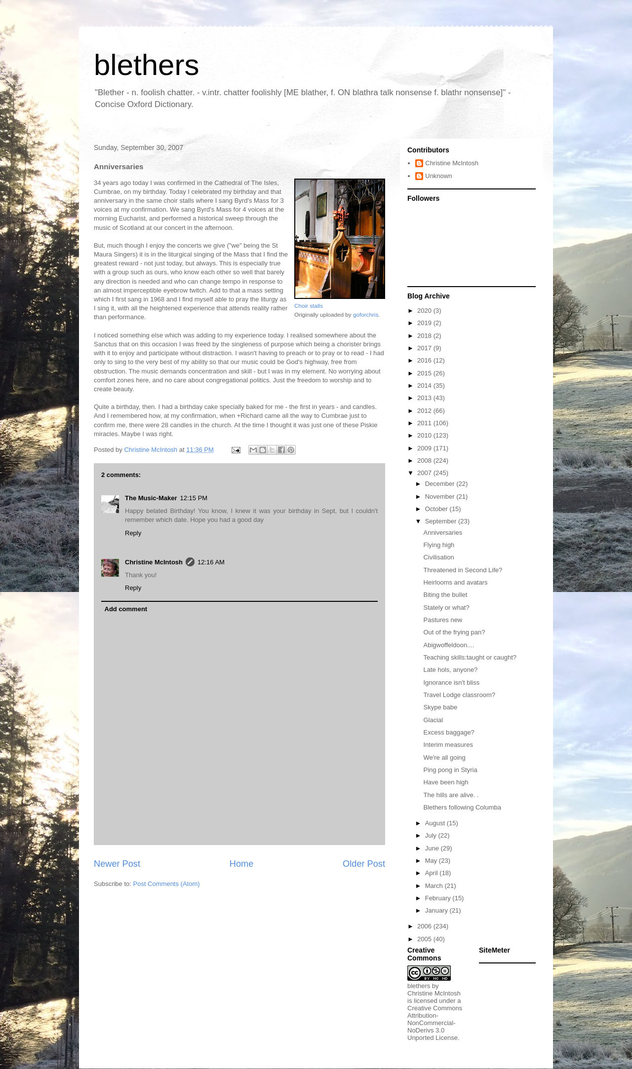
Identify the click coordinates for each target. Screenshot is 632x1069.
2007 (425, 473)
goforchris (365, 314)
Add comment (126, 609)
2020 (425, 310)
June (433, 848)
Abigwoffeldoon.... (448, 645)
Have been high (445, 782)
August (436, 823)
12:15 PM (193, 498)
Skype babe (440, 707)
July (431, 835)
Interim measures (448, 744)
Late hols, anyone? (450, 669)
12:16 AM (211, 562)
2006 (425, 926)
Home (242, 864)
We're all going (444, 757)
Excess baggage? (448, 732)
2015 (425, 373)
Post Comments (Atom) (166, 883)
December (441, 483)
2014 (425, 385)
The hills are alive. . (450, 795)
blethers (146, 64)
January (437, 910)
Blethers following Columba (462, 807)
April (432, 873)
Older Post (364, 864)
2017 (425, 348)
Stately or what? (446, 607)
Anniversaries (442, 532)
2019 (425, 323)
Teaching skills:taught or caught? (469, 657)
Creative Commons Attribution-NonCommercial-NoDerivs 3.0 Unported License (434, 1022)
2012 (425, 410)
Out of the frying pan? (454, 632)
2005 (425, 939)
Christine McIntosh (154, 562)
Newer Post (117, 864)
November (441, 496)
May (432, 860)
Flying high (438, 545)
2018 (425, 335)
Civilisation (438, 557)
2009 (425, 448)
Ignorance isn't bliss (451, 682)
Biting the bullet (445, 594)
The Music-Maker (151, 498)
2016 (425, 360)
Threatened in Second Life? (462, 570)
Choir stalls (308, 305)
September (441, 521)
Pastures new (442, 620)
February (439, 898)
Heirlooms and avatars (455, 582)
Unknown (438, 176)
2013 (425, 398)
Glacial (433, 720)
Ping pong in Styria (450, 770)
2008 (425, 460)
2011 (425, 423)
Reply (133, 533)
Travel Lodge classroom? (459, 695)
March (435, 885)
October (437, 509)
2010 (425, 435)
